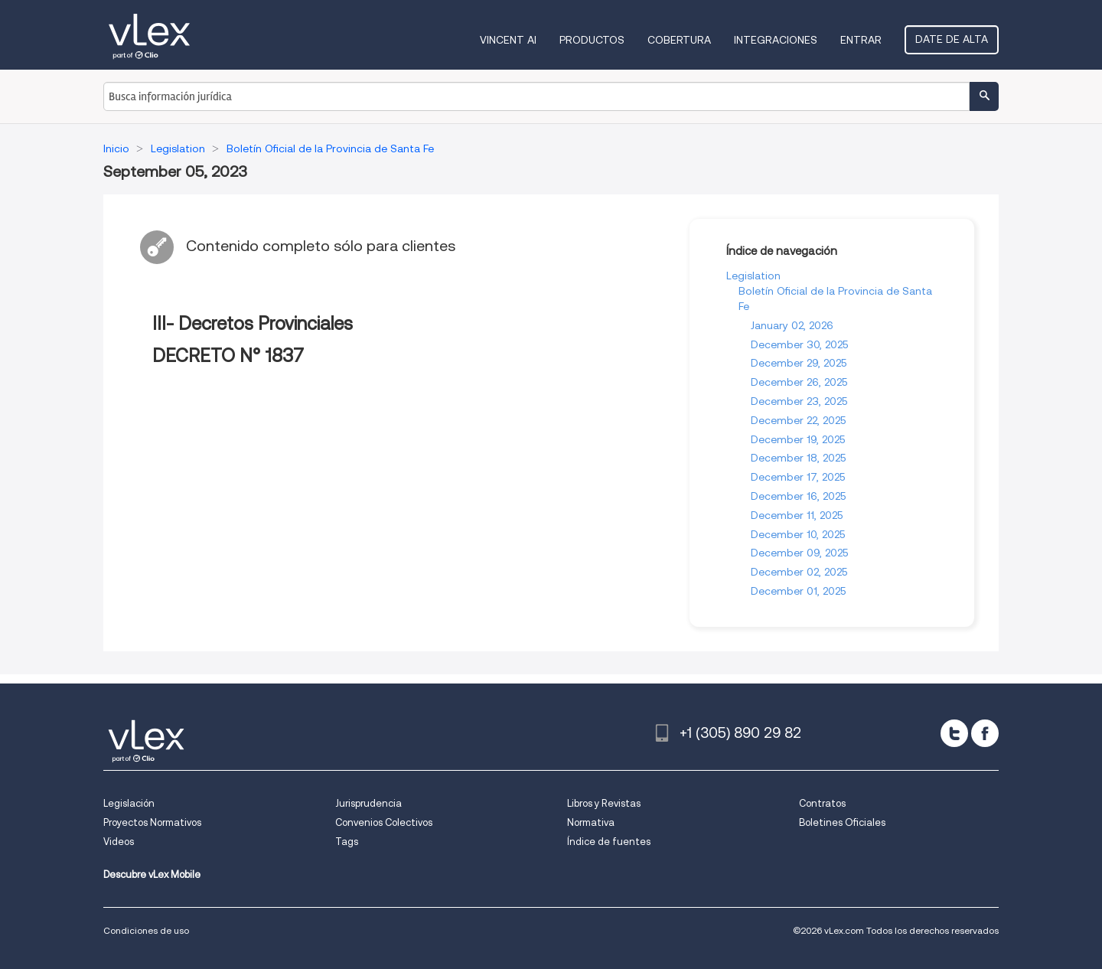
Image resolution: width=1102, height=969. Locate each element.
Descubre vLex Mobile (152, 874)
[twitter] (954, 733)
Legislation (753, 275)
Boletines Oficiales (842, 822)
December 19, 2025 (798, 439)
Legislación (129, 803)
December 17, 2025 (798, 477)
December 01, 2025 (798, 591)
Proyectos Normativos (152, 822)
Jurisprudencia (368, 803)
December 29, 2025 (798, 363)
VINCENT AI (508, 40)
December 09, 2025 (799, 552)
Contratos (822, 803)
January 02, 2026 (792, 325)
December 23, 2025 (799, 401)
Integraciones (775, 40)
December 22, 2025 (798, 420)
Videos (118, 841)
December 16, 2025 (798, 496)
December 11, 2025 (797, 515)
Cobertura (679, 40)
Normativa (591, 822)
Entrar (861, 40)
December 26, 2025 (799, 382)
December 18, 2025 (798, 458)
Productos (591, 40)
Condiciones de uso (146, 930)
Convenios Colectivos (383, 822)
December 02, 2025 (799, 572)
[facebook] (985, 733)
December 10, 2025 (798, 534)
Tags (346, 841)
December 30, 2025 (799, 344)
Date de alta (951, 39)
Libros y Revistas (604, 803)
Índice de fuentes (608, 841)
